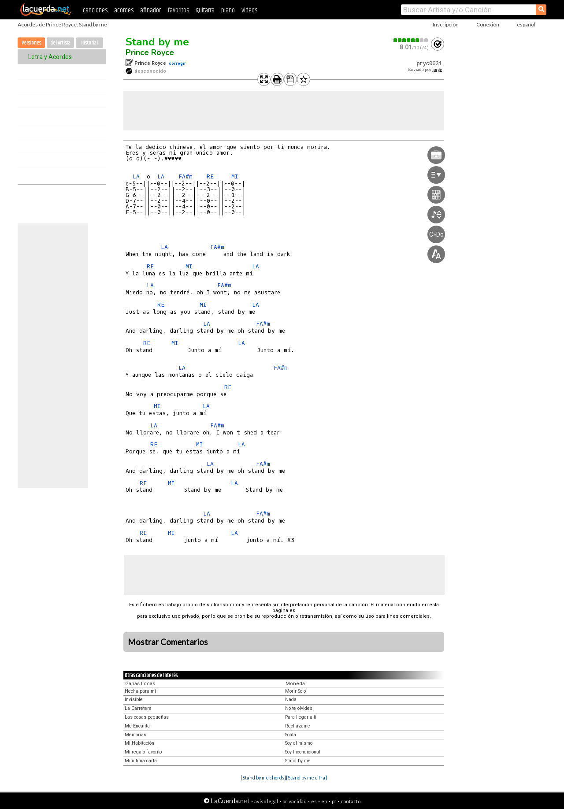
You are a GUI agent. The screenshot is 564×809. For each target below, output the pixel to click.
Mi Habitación (139, 743)
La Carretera (138, 708)
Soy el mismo (298, 743)
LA (136, 176)
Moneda (295, 684)
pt (334, 801)
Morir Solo (295, 691)
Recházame (297, 726)
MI (234, 176)
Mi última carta (141, 761)
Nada (291, 699)
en (324, 801)
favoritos (178, 10)
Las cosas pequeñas (147, 717)
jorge (437, 69)
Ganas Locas (140, 684)
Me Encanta (137, 726)
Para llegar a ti (300, 717)
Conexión (487, 24)
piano (228, 10)
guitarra (205, 10)
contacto (350, 801)
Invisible (134, 699)
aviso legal (266, 801)
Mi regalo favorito (143, 752)
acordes (124, 10)
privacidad (294, 801)
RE (210, 176)
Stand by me (157, 42)
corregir (177, 63)
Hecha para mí (140, 691)
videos (249, 10)
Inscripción (446, 24)
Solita (290, 735)
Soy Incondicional (302, 752)
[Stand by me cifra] (306, 777)
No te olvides (298, 708)
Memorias (135, 735)
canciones (95, 10)
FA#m (185, 176)
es (314, 801)
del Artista (60, 43)
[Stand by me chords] (263, 777)
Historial (89, 43)
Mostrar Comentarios (168, 642)
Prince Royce (150, 52)
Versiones (31, 43)
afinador (150, 10)
